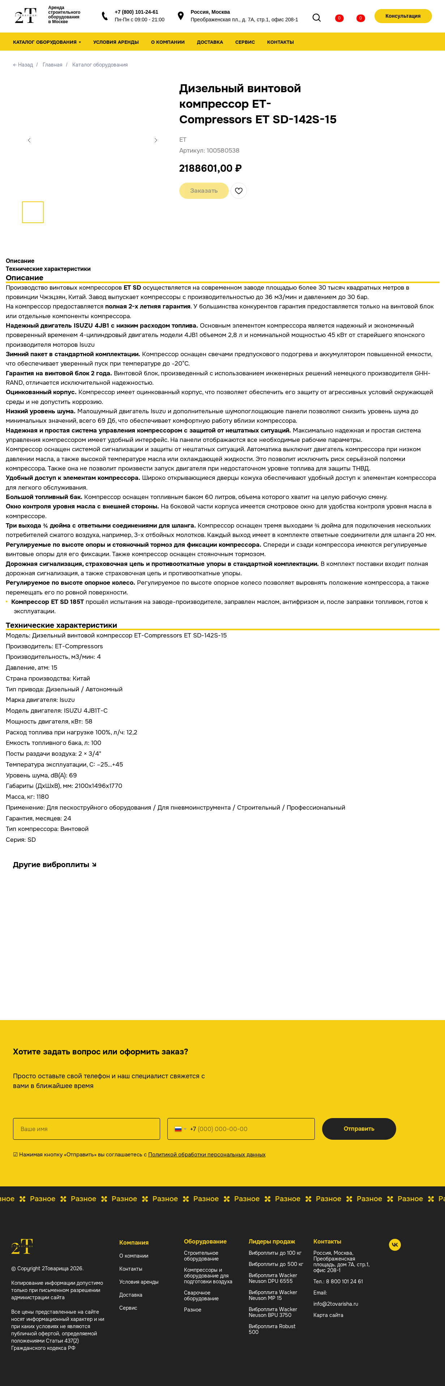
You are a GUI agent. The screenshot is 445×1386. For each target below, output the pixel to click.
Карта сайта (328, 1315)
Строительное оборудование (201, 1256)
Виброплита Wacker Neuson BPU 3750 (273, 1312)
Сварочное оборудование (201, 1295)
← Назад (23, 64)
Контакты (280, 42)
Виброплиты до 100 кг (275, 1253)
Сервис (245, 42)
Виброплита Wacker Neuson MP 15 (273, 1295)
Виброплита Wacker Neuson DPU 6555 (273, 1278)
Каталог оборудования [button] (45, 42)
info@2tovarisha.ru (335, 1304)
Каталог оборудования (100, 64)
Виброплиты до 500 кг (276, 1264)
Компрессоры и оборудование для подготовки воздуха (208, 1275)
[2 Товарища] (395, 1249)
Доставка (210, 42)
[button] (401, 16)
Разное (192, 1310)
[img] (332, 17)
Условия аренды (116, 42)
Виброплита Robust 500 (272, 1329)
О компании (168, 42)
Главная (52, 64)
